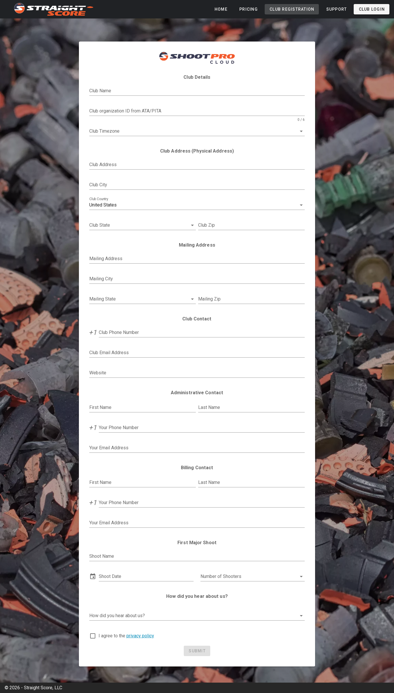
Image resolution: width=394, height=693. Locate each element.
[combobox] (197, 131)
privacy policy (140, 635)
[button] (197, 205)
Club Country (98, 199)
